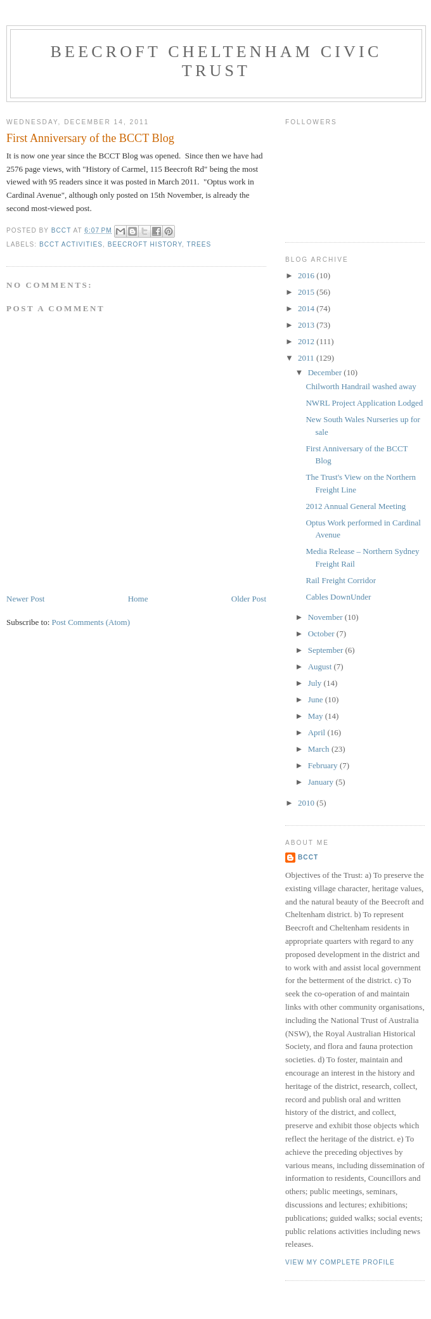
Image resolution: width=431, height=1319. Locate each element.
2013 (307, 325)
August (321, 666)
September (326, 650)
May (316, 716)
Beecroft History (145, 244)
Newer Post (25, 598)
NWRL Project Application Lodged (364, 403)
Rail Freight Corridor (341, 580)
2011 (307, 358)
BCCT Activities (71, 244)
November (326, 617)
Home (138, 598)
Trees (198, 244)
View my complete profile (340, 1262)
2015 (307, 292)
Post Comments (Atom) (91, 622)
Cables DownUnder (338, 597)
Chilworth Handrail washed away (361, 386)
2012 (307, 341)
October (322, 633)
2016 (307, 275)
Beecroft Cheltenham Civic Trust (216, 61)
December (326, 372)
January (322, 782)
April (318, 732)
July (316, 683)
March (319, 749)
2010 (307, 802)
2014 (307, 308)
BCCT (308, 857)
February (324, 765)
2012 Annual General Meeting (356, 506)
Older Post (248, 598)
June (316, 699)
